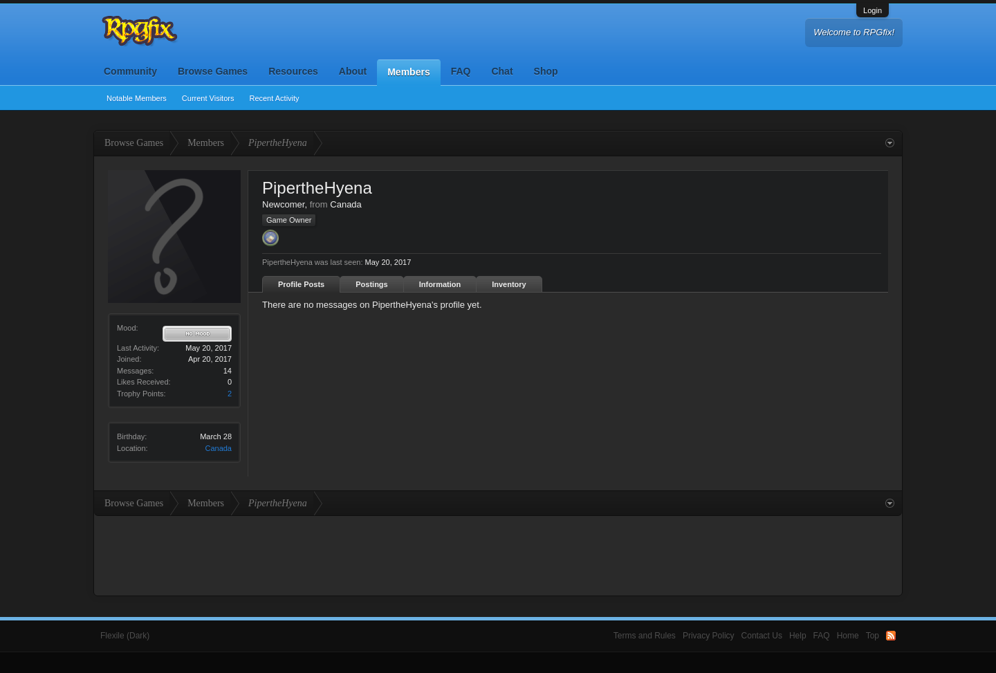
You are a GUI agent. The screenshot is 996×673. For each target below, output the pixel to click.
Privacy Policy (709, 635)
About (353, 71)
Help (797, 635)
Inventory (509, 284)
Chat (502, 71)
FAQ (461, 71)
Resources (293, 71)
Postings (371, 284)
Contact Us (761, 635)
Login (872, 10)
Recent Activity (274, 98)
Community (130, 71)
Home (848, 635)
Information (440, 284)
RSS (891, 635)
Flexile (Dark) (124, 635)
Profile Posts (301, 284)
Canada (218, 448)
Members (408, 71)
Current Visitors (208, 98)
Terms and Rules (645, 635)
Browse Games (213, 71)
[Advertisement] (498, 554)
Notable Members (137, 98)
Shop (546, 71)
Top (872, 635)
